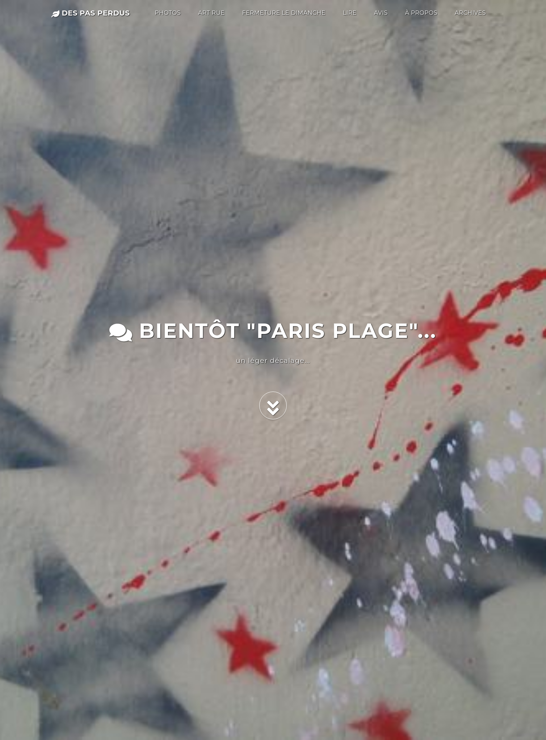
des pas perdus (90, 13)
